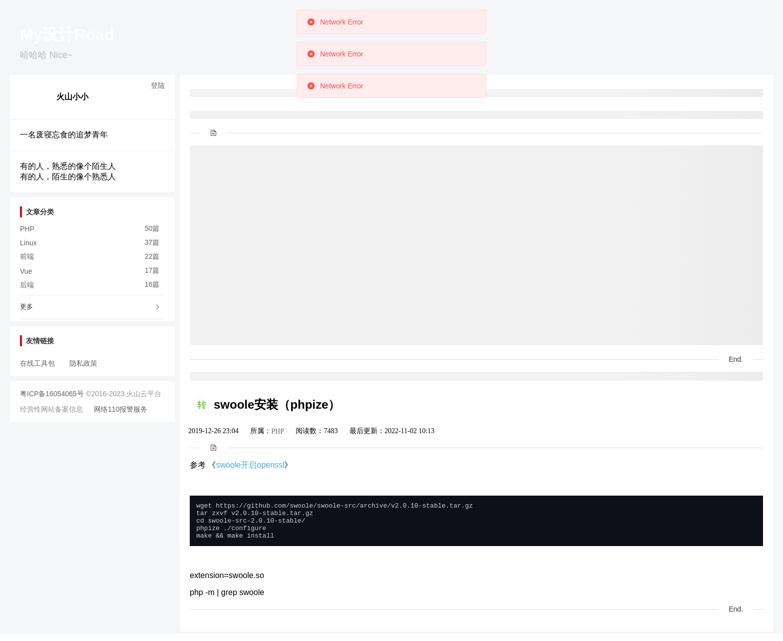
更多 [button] (90, 306)
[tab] (92, 307)
